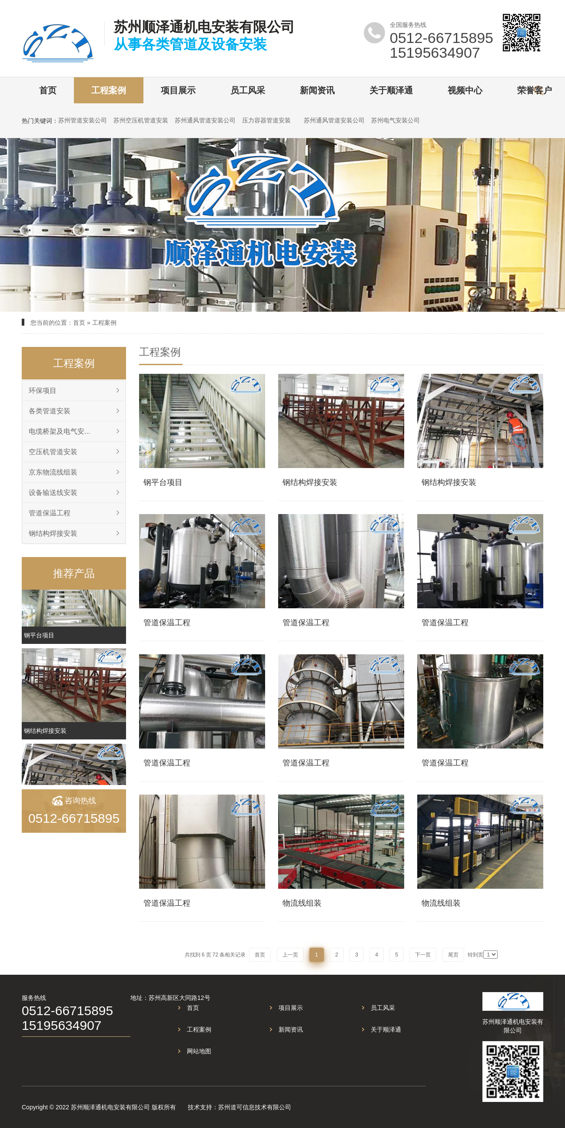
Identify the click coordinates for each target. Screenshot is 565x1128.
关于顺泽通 (391, 90)
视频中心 (465, 90)
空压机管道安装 (53, 451)
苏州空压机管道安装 (140, 120)
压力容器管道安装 (266, 120)
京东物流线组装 (53, 472)
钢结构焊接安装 (53, 533)
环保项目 (42, 390)
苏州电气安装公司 (395, 120)
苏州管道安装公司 (82, 120)
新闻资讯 (317, 90)
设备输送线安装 (53, 492)
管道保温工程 (49, 513)
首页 (47, 90)
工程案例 (108, 90)
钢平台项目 (39, 640)
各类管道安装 (49, 411)
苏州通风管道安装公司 (205, 120)
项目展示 (178, 90)
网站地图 (199, 1051)
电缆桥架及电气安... (59, 431)
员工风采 (247, 90)
